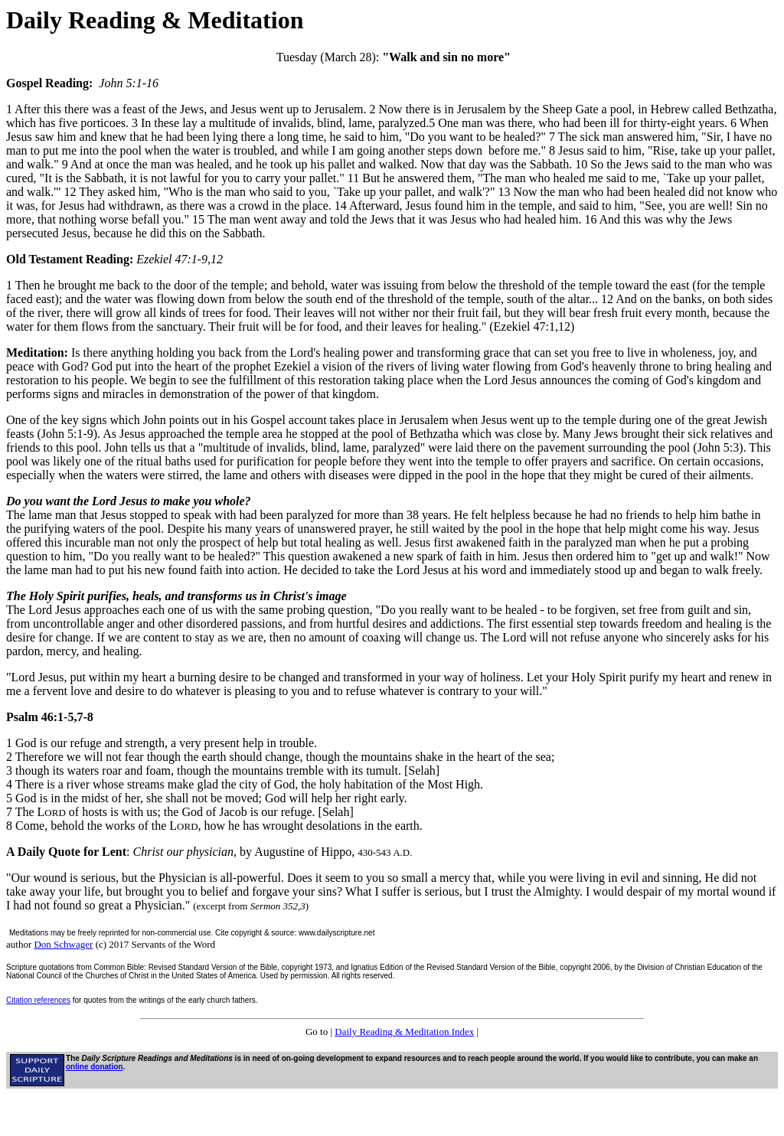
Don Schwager (63, 944)
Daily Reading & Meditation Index (404, 1031)
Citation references (38, 1000)
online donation (94, 1067)
